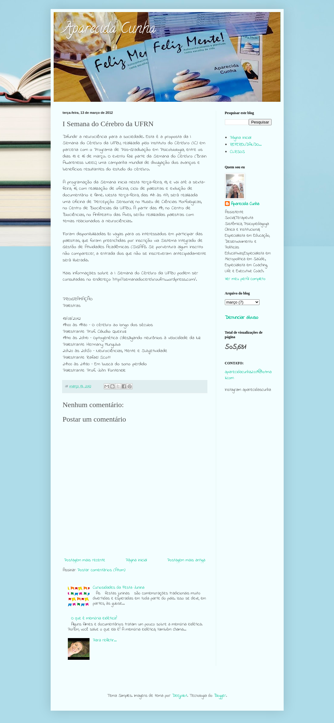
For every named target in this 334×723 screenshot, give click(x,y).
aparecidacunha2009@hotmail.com (248, 375)
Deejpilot (179, 696)
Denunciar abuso (241, 317)
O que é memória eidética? (94, 618)
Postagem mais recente (84, 560)
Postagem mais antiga (186, 560)
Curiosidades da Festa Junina (118, 587)
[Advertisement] (248, 513)
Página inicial (136, 560)
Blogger (220, 696)
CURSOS (237, 152)
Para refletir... (105, 640)
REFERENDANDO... (246, 145)
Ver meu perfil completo (245, 279)
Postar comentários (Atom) (101, 570)
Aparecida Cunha (109, 30)
